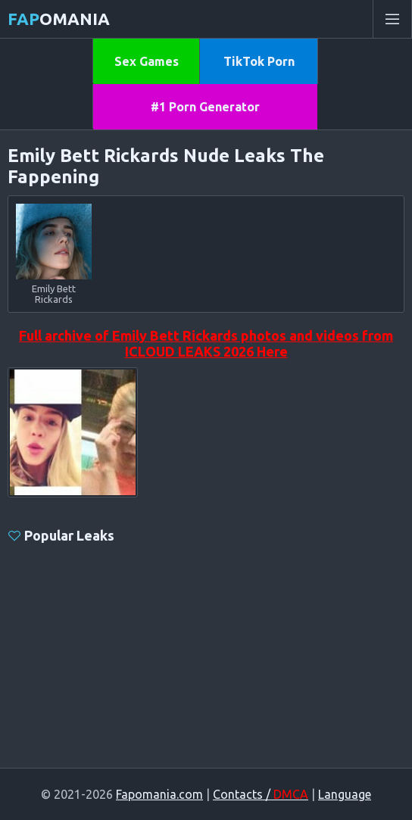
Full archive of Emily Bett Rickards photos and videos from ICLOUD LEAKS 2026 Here (206, 343)
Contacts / (260, 794)
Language (344, 794)
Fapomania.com (159, 794)
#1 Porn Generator (205, 107)
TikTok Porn (259, 61)
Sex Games (146, 61)
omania (59, 18)
